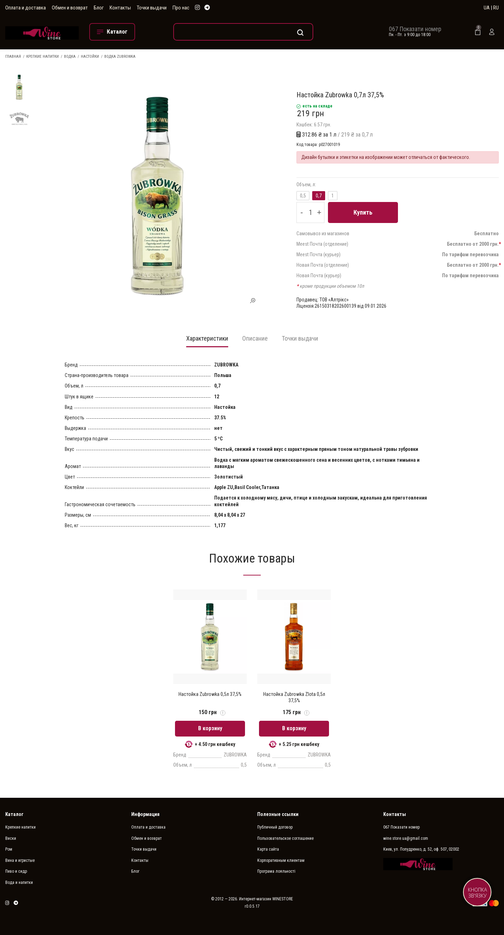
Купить (363, 212)
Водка (70, 56)
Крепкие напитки (42, 56)
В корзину (210, 728)
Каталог (14, 814)
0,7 (319, 195)
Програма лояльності (276, 871)
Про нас (181, 8)
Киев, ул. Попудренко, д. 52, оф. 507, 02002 (421, 849)
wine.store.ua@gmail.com (405, 838)
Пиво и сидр (16, 871)
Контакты (120, 8)
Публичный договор (275, 827)
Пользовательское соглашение (285, 838)
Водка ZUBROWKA (119, 56)
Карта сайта (268, 849)
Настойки (90, 56)
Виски (10, 838)
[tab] (207, 340)
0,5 (303, 195)
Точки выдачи (152, 8)
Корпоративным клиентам (280, 860)
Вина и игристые (20, 860)
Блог (99, 8)
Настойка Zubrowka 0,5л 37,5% (209, 694)
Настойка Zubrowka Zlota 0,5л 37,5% (294, 697)
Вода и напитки (19, 882)
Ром (8, 849)
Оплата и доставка (25, 8)
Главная (13, 56)
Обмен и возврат (70, 8)
